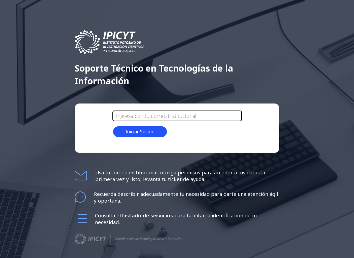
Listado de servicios (148, 215)
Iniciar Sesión (140, 131)
